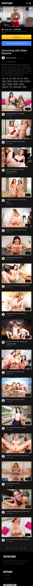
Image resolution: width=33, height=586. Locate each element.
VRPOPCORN (7, 3)
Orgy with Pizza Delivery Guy (15, 372)
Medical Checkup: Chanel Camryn (16, 230)
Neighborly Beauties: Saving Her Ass (17, 455)
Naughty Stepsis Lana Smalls (15, 113)
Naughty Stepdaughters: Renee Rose (17, 511)
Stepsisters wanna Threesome (15, 313)
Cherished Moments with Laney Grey (17, 539)
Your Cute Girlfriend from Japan (16, 427)
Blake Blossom (11, 61)
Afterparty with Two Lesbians (15, 399)
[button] (27, 3)
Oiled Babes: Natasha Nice (14, 258)
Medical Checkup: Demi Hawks (15, 141)
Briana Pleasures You (12, 483)
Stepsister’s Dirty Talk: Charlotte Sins (17, 285)
